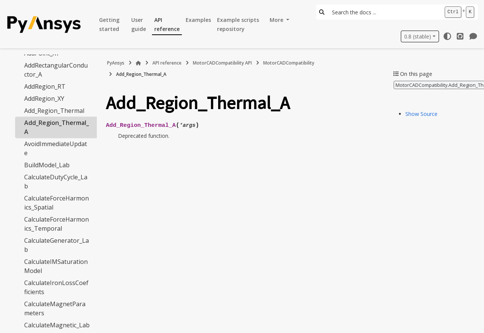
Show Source (421, 113)
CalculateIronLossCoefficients (56, 287)
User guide (138, 24)
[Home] (138, 63)
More (277, 19)
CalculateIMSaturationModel (56, 266)
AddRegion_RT (44, 86)
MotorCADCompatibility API (222, 63)
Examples (198, 19)
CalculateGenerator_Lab (56, 245)
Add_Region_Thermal (54, 110)
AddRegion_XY (44, 98)
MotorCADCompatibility (288, 63)
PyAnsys (115, 63)
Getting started (109, 24)
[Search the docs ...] (384, 12)
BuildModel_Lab (47, 165)
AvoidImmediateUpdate (55, 148)
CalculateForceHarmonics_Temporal (56, 224)
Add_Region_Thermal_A (56, 127)
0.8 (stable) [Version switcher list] (417, 36)
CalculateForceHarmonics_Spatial (56, 202)
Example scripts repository (238, 24)
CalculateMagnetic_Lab (57, 325)
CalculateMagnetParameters (54, 308)
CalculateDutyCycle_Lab (55, 181)
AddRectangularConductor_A (56, 70)
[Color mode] (447, 36)
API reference (167, 24)
